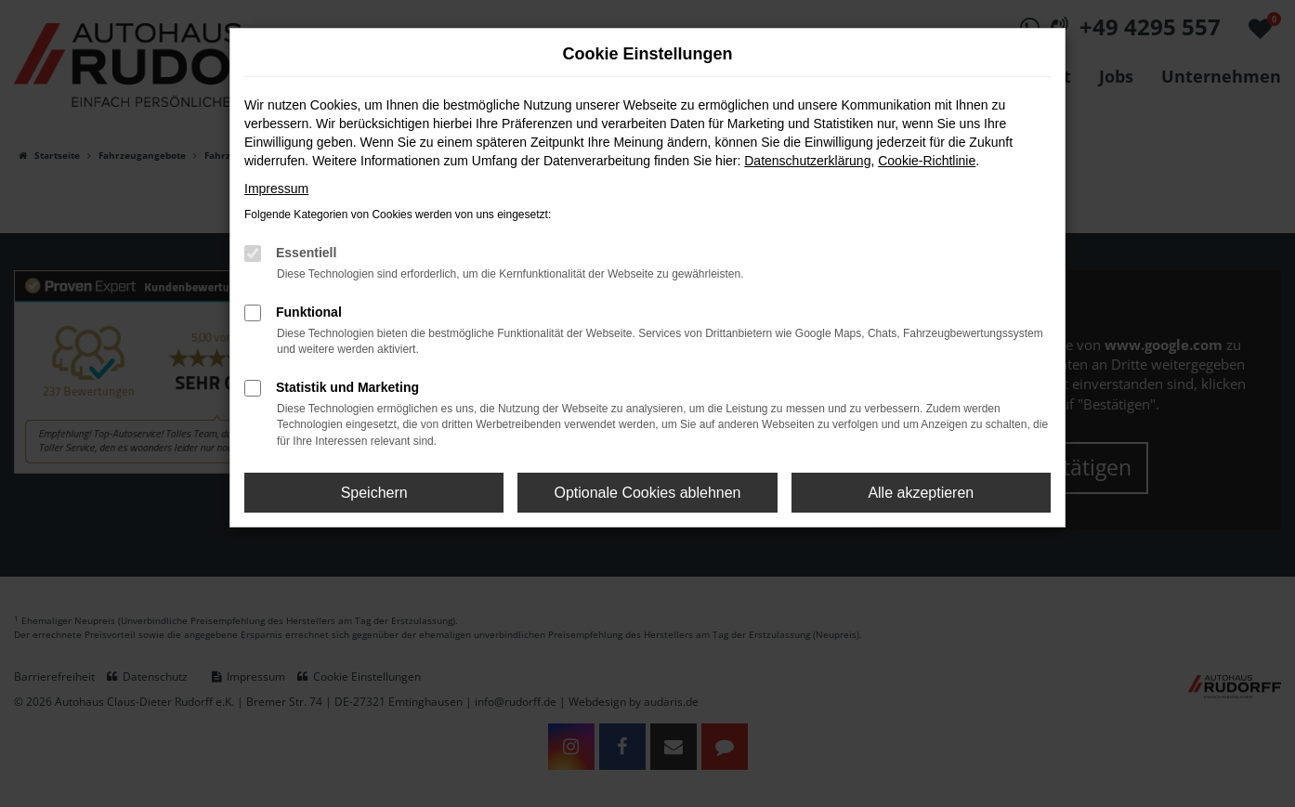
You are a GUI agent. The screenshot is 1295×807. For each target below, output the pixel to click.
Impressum (276, 188)
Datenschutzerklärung (807, 160)
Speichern (374, 493)
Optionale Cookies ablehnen (647, 493)
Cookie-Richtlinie (926, 160)
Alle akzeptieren (921, 493)
